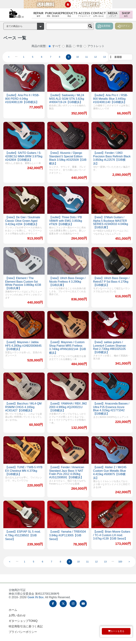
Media (112, 14)
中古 (79, 46)
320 (120, 561)
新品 (69, 46)
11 (86, 57)
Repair (38, 14)
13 (104, 57)
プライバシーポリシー (23, 631)
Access (84, 14)
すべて (56, 46)
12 (95, 57)
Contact (98, 14)
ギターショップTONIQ (23, 620)
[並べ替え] (120, 57)
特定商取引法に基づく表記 (26, 626)
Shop (126, 14)
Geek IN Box (35, 597)
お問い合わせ (17, 615)
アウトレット (95, 46)
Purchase (53, 14)
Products (69, 14)
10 (77, 57)
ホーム (13, 609)
